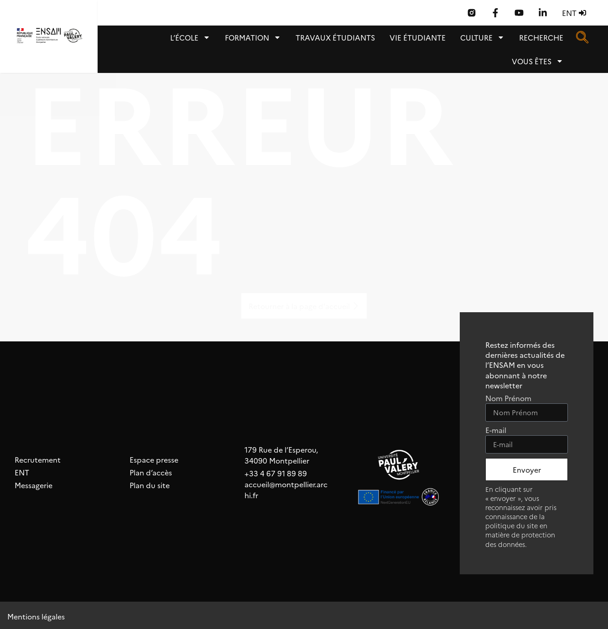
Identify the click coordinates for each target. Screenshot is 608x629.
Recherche (541, 37)
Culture (482, 37)
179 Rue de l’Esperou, (281, 449)
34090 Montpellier (276, 460)
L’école (190, 37)
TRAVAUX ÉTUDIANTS (335, 37)
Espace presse (154, 459)
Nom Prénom (508, 398)
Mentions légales (36, 616)
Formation (253, 37)
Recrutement (38, 459)
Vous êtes (537, 61)
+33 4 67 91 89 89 (275, 473)
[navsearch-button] (582, 37)
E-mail (495, 430)
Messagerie (33, 485)
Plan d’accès (151, 472)
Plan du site (150, 485)
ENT (22, 472)
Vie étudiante (418, 37)
